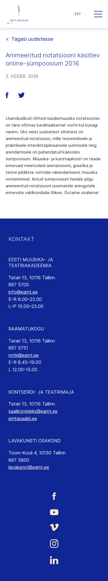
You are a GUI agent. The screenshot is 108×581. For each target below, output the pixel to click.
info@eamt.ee (23, 292)
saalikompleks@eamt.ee (33, 411)
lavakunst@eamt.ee (28, 467)
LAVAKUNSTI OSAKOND (34, 440)
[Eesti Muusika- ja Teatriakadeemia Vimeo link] (54, 527)
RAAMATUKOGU (26, 329)
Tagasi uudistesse (32, 39)
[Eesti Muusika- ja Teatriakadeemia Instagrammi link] (54, 543)
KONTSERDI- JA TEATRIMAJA (41, 392)
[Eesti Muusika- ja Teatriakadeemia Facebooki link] (54, 496)
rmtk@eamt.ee (23, 355)
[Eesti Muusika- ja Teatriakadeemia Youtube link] (54, 511)
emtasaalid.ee (22, 418)
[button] (80, 14)
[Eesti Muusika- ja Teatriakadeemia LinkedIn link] (54, 560)
